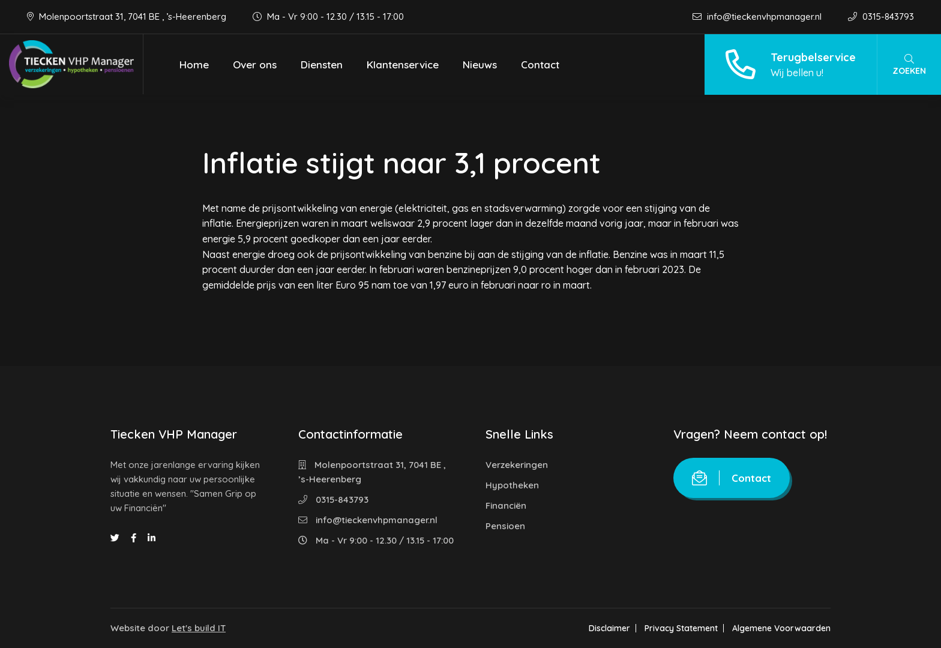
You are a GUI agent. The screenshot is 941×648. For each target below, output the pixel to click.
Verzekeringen (517, 464)
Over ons (255, 64)
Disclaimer (609, 628)
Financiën (506, 505)
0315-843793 (881, 16)
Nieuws (480, 64)
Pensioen (505, 526)
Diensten (322, 64)
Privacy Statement (681, 628)
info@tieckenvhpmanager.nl (758, 16)
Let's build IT (199, 628)
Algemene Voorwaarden (781, 628)
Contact (540, 64)
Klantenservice (403, 64)
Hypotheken (512, 485)
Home (194, 64)
